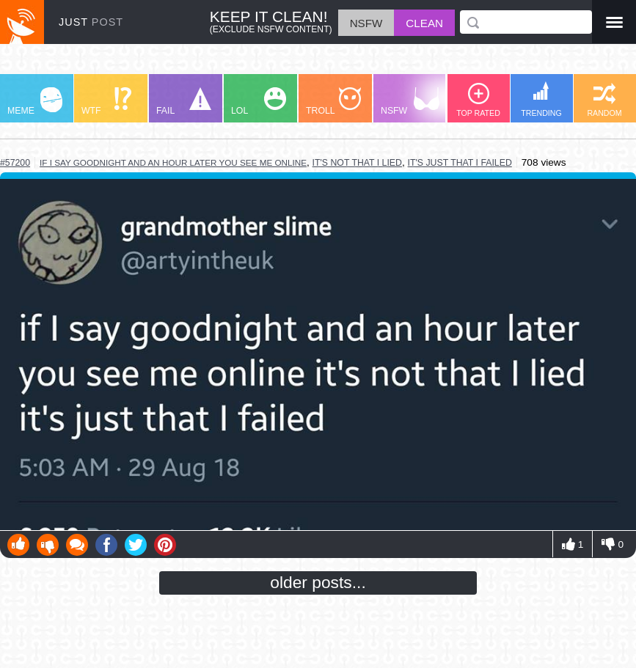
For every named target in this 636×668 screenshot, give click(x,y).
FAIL (183, 101)
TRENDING (541, 99)
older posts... (318, 582)
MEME (34, 101)
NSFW (410, 101)
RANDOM (604, 100)
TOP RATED (478, 100)
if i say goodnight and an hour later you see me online (173, 162)
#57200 (15, 163)
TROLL (333, 101)
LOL (258, 101)
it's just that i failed (460, 163)
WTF (106, 101)
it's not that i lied (357, 163)
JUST (91, 22)
